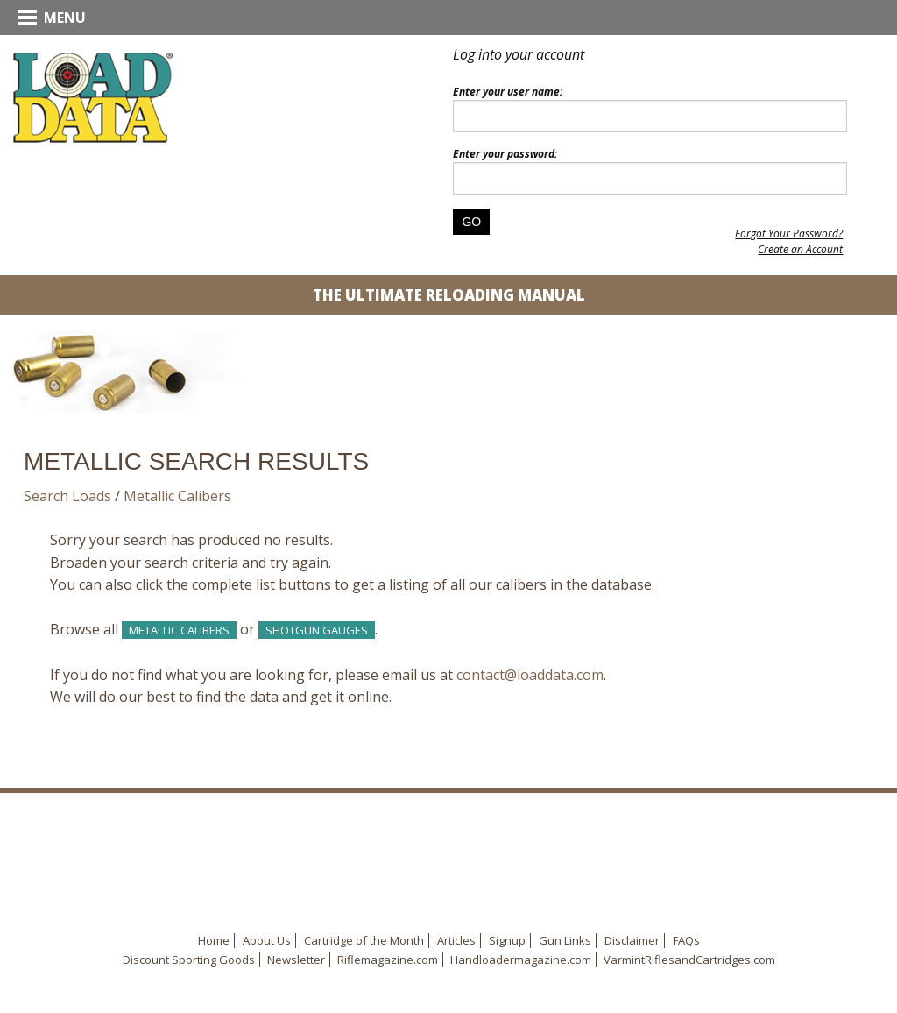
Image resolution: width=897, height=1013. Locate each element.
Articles (456, 940)
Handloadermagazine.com (520, 959)
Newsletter (296, 959)
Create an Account (800, 249)
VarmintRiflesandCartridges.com (689, 959)
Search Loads (67, 496)
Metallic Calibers (177, 496)
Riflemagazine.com (387, 959)
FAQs (686, 940)
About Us (267, 940)
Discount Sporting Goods (189, 959)
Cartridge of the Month (364, 940)
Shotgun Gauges (316, 630)
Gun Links (565, 940)
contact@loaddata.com (530, 674)
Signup (507, 940)
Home (214, 940)
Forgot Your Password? (789, 233)
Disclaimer (632, 940)
